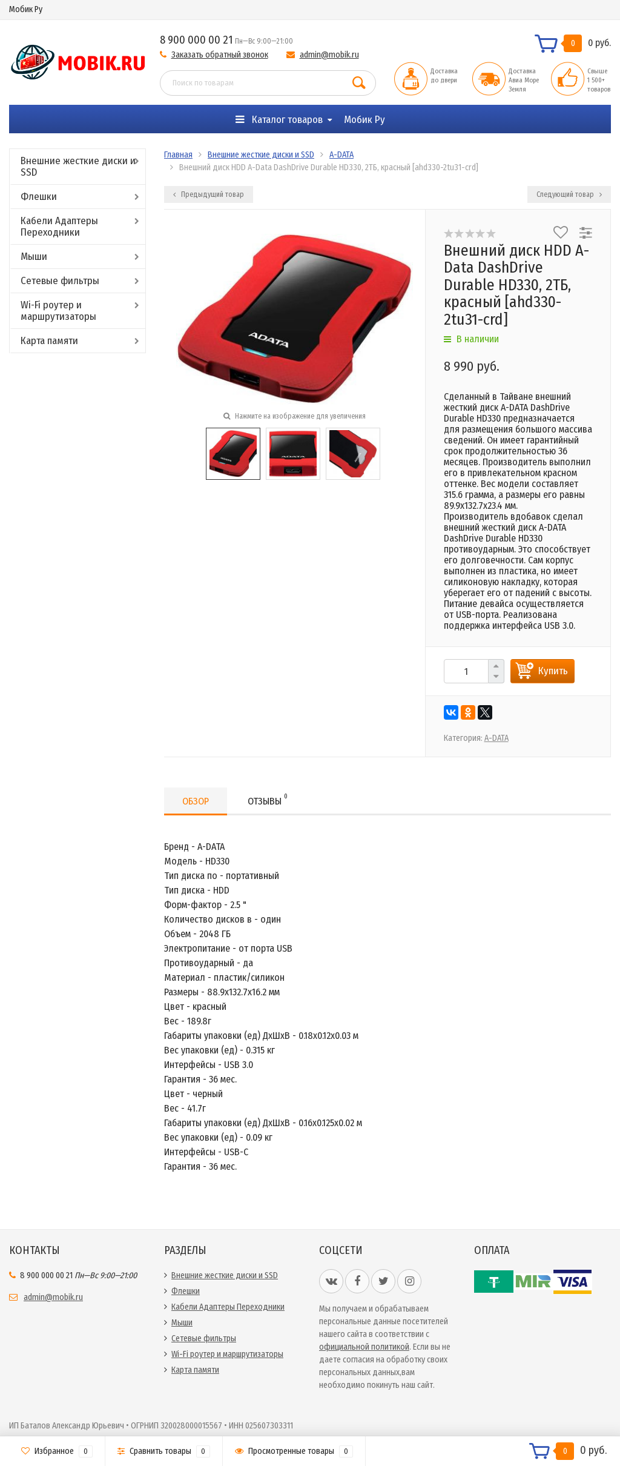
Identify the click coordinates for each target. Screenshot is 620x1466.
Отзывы (268, 799)
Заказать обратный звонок (219, 55)
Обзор (195, 801)
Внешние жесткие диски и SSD (78, 166)
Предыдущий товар (208, 194)
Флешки (39, 196)
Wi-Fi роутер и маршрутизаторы (58, 311)
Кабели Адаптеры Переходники (59, 226)
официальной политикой (364, 1347)
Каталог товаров (279, 119)
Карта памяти (49, 340)
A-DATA (341, 155)
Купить (553, 671)
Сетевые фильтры (60, 280)
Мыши (34, 256)
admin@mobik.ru (329, 55)
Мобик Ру (25, 9)
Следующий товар (569, 194)
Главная (178, 155)
